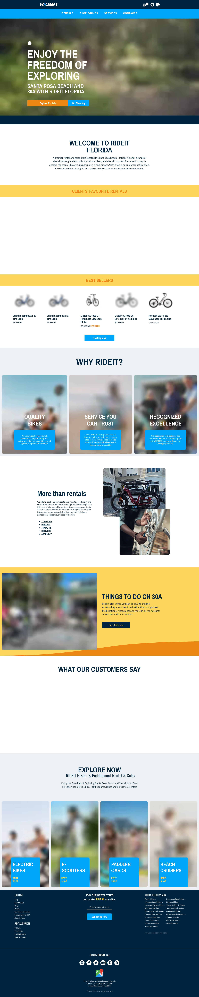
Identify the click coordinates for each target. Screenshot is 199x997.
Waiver (17, 909)
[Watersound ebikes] (155, 917)
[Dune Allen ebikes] (155, 920)
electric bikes (60, 161)
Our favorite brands (22, 912)
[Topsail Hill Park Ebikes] (176, 905)
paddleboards (75, 161)
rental (67, 157)
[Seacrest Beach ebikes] (176, 908)
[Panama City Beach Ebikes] (155, 905)
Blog (16, 905)
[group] (99, 308)
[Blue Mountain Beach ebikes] (176, 914)
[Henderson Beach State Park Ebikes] (176, 899)
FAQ (16, 899)
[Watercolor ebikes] (155, 923)
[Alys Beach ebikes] (155, 908)
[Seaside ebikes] (176, 923)
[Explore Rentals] (47, 103)
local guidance (81, 168)
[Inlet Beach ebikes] (176, 911)
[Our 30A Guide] (116, 625)
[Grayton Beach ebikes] (155, 914)
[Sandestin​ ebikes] (176, 917)
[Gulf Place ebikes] (176, 920)
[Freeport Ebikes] (176, 902)
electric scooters (116, 161)
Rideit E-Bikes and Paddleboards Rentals (99, 981)
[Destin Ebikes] (155, 899)
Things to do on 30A (22, 915)
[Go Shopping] (78, 103)
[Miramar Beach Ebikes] (155, 902)
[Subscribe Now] (99, 916)
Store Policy (19, 902)
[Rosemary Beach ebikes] (155, 911)
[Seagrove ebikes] (155, 926)
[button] (145, 4)
